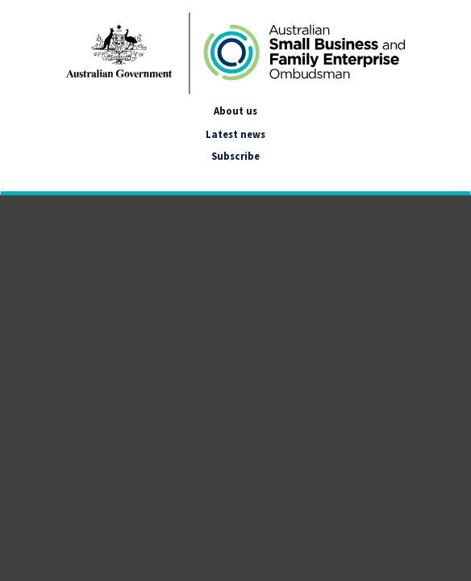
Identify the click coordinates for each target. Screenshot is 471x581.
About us (235, 110)
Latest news (235, 133)
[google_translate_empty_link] (15, 175)
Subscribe (235, 155)
